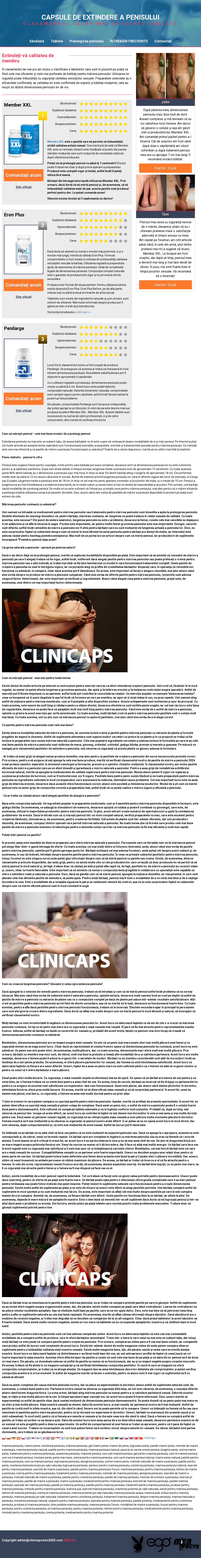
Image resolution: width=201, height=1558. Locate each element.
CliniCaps (150, 1438)
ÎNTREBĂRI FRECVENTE (129, 41)
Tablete (57, 41)
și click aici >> (83, 312)
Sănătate (36, 41)
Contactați (163, 41)
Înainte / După (165, 168)
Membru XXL (55, 141)
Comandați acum (23, 175)
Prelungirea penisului (86, 41)
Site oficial (23, 187)
